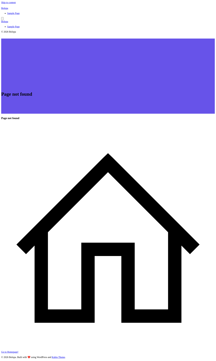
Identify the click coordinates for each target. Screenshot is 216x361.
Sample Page (13, 13)
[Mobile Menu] (2, 18)
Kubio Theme (58, 357)
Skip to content (8, 2)
